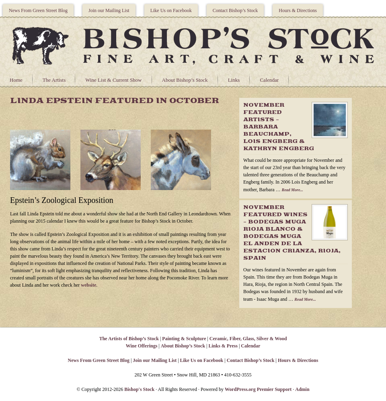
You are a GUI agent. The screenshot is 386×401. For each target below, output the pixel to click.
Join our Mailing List (108, 10)
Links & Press (222, 346)
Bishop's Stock (139, 389)
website (88, 285)
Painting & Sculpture (184, 338)
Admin (302, 389)
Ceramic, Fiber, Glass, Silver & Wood (248, 338)
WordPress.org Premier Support (258, 389)
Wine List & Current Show (113, 80)
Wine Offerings (142, 346)
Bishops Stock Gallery (193, 45)
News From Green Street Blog (38, 10)
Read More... (292, 190)
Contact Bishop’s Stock (235, 10)
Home (16, 80)
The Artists (54, 80)
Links (234, 80)
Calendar (269, 80)
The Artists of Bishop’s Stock (129, 338)
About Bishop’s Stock (185, 80)
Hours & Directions (298, 10)
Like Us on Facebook (171, 10)
